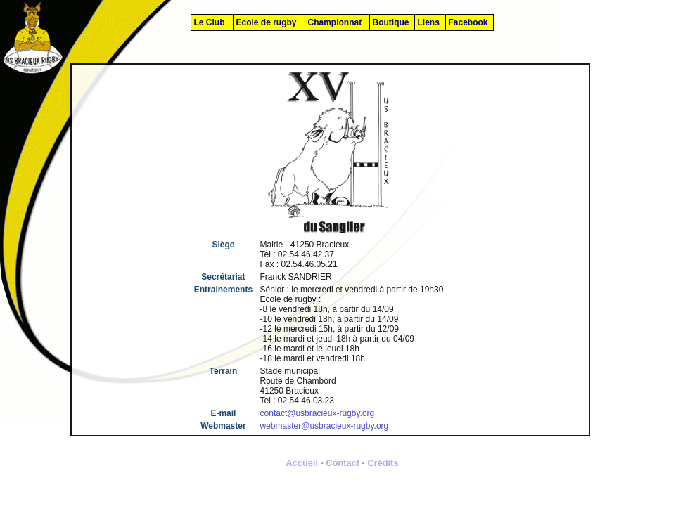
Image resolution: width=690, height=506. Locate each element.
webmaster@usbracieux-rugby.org (324, 426)
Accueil (302, 463)
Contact (342, 463)
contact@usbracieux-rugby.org (317, 413)
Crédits (382, 463)
